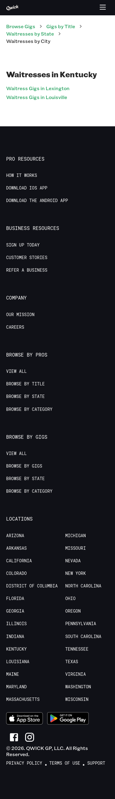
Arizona (15, 535)
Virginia (75, 674)
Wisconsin (77, 699)
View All (16, 371)
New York (75, 573)
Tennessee (77, 649)
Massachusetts (23, 699)
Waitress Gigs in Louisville (36, 97)
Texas (71, 661)
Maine (12, 674)
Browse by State (25, 396)
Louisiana (17, 661)
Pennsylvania (80, 623)
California (19, 561)
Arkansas (16, 548)
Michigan (75, 535)
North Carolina (83, 586)
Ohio (70, 598)
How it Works (21, 175)
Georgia (15, 611)
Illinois (16, 623)
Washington (78, 687)
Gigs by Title (60, 26)
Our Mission (20, 314)
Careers (15, 327)
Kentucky (16, 649)
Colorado (16, 573)
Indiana (15, 636)
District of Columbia (32, 586)
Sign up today (23, 245)
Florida (15, 598)
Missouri (75, 548)
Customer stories (26, 257)
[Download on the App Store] (24, 719)
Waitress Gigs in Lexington (38, 88)
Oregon (73, 611)
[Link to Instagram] (29, 737)
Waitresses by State (30, 33)
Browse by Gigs (24, 466)
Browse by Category (29, 409)
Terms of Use (64, 763)
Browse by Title (25, 384)
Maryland (16, 687)
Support (96, 763)
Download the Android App (37, 200)
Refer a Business (26, 270)
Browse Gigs (20, 26)
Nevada (73, 561)
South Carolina (83, 636)
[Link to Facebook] (14, 737)
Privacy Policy (24, 763)
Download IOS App (26, 188)
